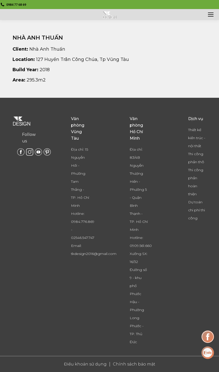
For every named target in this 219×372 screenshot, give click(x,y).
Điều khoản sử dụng (85, 364)
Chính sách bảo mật (134, 364)
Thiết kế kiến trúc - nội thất (196, 138)
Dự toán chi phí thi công (196, 210)
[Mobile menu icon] (210, 14)
